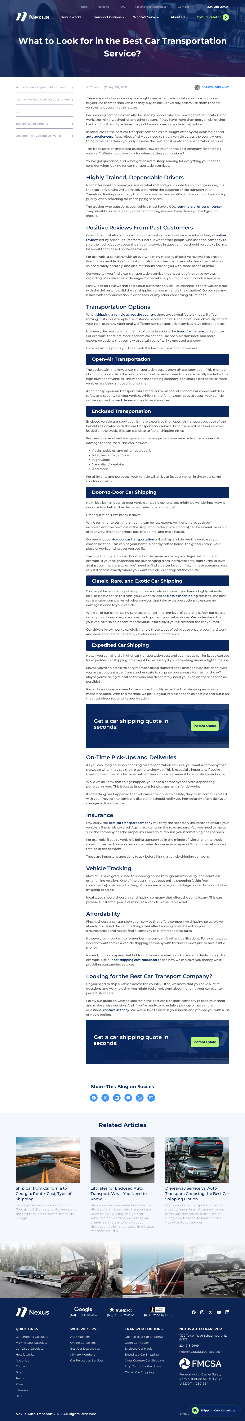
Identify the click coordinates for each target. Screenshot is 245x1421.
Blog (84, 6)
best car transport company (130, 823)
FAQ (122, 6)
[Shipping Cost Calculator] (214, 1410)
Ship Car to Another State (143, 1366)
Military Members (82, 1354)
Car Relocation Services (86, 1360)
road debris (124, 400)
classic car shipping (182, 596)
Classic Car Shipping (139, 1372)
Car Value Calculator (30, 1348)
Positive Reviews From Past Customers (42, 99)
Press (19, 1384)
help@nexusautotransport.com (201, 1351)
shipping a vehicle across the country (125, 314)
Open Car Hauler (137, 1342)
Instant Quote (205, 726)
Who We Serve (146, 17)
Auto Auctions (80, 1337)
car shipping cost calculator (135, 960)
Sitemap (22, 1390)
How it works (71, 17)
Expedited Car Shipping (142, 1354)
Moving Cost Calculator (151, 6)
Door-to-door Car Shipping (144, 1337)
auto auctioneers (99, 136)
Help (19, 1396)
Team (20, 1378)
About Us (178, 17)
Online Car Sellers (83, 1342)
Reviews (103, 6)
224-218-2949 (214, 6)
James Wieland (215, 87)
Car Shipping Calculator (33, 1337)
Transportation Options (32, 123)
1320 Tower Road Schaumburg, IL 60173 (203, 1337)
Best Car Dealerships (85, 1348)
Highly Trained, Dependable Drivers (40, 87)
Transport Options (109, 17)
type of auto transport (194, 331)
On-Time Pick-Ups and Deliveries (38, 135)
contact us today (116, 1010)
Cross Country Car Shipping (144, 1360)
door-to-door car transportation (129, 539)
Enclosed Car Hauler (139, 1348)
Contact (183, 6)
